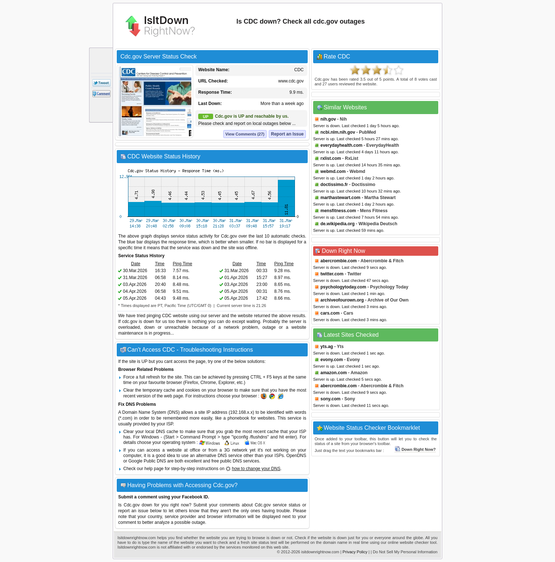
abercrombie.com (338, 260)
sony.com (330, 398)
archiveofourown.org (342, 300)
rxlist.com (330, 158)
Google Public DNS (147, 461)
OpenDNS (296, 455)
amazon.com (333, 372)
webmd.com (333, 171)
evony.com (331, 359)
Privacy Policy (355, 552)
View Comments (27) (244, 134)
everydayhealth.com (341, 145)
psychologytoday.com (343, 287)
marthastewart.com (340, 197)
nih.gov (328, 119)
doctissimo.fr (334, 184)
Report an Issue (287, 134)
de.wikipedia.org (337, 223)
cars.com (330, 313)
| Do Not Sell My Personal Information (404, 552)
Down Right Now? (415, 449)
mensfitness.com (338, 210)
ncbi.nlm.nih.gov (337, 132)
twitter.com (331, 273)
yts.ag (326, 346)
